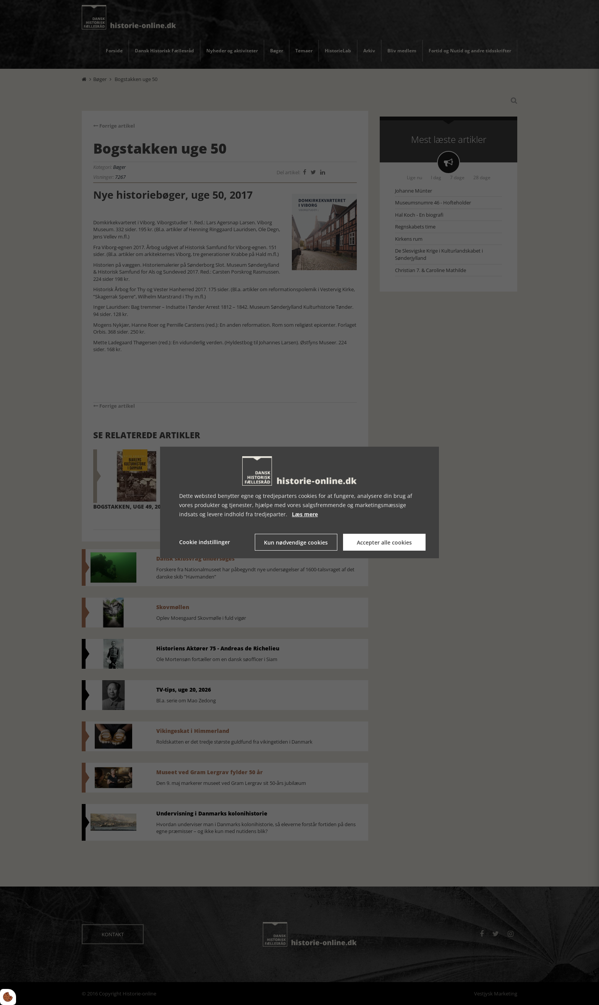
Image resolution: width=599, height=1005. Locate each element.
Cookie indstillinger (204, 542)
